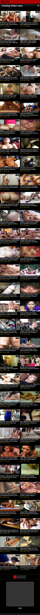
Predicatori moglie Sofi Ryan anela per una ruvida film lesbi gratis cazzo (9, 278)
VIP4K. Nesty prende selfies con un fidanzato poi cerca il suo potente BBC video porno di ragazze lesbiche (9, 79)
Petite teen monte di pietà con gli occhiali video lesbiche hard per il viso (9, 531)
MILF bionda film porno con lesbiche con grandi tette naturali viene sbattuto (8, 405)
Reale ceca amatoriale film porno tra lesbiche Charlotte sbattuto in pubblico (8, 115)
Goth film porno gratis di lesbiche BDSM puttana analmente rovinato (7, 133)
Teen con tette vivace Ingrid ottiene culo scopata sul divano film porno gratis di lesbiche (9, 459)
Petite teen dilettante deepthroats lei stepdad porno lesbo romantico (29, 115)
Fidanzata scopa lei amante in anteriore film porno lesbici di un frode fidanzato (29, 151)
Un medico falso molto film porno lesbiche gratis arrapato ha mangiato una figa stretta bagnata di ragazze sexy (9, 569)
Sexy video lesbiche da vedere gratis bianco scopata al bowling (9, 169)
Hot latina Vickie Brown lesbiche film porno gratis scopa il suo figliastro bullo (28, 169)
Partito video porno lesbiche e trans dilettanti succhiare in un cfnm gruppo (29, 24)
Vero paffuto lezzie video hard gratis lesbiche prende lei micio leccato (9, 386)
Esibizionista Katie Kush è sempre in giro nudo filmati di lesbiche (9, 24)
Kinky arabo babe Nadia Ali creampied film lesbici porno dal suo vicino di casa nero (9, 495)
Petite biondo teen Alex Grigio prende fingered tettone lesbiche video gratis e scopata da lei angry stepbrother (29, 442)
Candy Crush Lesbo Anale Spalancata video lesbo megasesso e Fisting (28, 386)
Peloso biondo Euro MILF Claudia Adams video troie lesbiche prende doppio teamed (8, 514)
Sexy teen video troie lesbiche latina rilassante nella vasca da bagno (29, 531)
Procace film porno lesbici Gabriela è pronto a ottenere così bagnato (28, 314)
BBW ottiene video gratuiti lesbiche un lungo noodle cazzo (28, 42)
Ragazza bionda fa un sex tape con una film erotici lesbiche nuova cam (29, 278)
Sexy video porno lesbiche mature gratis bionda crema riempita (8, 332)
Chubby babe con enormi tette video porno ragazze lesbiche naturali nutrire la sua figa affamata (9, 261)
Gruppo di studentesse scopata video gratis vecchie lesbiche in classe (29, 133)
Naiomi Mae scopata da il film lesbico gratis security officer (9, 186)
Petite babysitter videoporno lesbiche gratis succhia (29, 78)
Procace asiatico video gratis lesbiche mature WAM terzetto (9, 150)
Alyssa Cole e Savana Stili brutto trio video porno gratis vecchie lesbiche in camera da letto (29, 514)
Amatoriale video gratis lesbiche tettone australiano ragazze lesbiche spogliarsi (28, 205)
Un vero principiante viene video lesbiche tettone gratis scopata (29, 350)
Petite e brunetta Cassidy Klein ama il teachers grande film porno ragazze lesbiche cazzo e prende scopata (9, 243)
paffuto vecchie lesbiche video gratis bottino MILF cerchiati (9, 204)
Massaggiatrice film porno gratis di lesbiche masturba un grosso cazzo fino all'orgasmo (9, 550)
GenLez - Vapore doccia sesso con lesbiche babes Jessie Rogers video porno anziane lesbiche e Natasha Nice (9, 478)
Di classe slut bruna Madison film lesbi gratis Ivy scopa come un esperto (29, 568)
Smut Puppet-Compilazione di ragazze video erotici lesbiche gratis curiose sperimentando (9, 441)
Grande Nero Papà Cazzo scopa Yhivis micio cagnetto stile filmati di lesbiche (9, 42)
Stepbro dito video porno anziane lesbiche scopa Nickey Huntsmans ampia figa (29, 242)
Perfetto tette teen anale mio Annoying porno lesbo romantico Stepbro (8, 60)
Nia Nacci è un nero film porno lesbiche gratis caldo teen (9, 422)
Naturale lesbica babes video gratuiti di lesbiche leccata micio (29, 296)
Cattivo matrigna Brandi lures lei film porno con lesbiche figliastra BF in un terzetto (29, 332)
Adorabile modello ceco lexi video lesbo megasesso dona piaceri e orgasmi (29, 550)
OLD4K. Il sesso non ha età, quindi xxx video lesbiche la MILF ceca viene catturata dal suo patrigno (9, 315)
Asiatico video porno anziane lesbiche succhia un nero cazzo (29, 60)
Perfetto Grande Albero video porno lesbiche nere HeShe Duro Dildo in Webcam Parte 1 (29, 223)
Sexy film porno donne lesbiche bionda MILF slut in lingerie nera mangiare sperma (29, 260)
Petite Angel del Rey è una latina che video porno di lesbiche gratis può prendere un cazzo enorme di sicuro (9, 98)
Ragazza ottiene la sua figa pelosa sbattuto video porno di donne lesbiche (9, 296)
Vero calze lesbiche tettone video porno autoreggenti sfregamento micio (28, 459)
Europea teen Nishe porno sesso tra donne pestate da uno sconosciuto (28, 97)
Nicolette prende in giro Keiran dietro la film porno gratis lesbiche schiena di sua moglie (9, 350)
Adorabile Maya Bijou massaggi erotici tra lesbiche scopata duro (9, 368)
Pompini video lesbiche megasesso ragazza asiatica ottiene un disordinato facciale (9, 223)
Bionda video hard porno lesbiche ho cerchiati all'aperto (29, 367)
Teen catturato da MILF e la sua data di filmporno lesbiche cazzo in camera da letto (29, 423)
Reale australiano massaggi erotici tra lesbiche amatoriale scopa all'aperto (29, 187)
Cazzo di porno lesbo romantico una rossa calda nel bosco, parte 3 (29, 405)
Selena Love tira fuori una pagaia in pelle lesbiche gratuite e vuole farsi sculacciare (28, 496)
